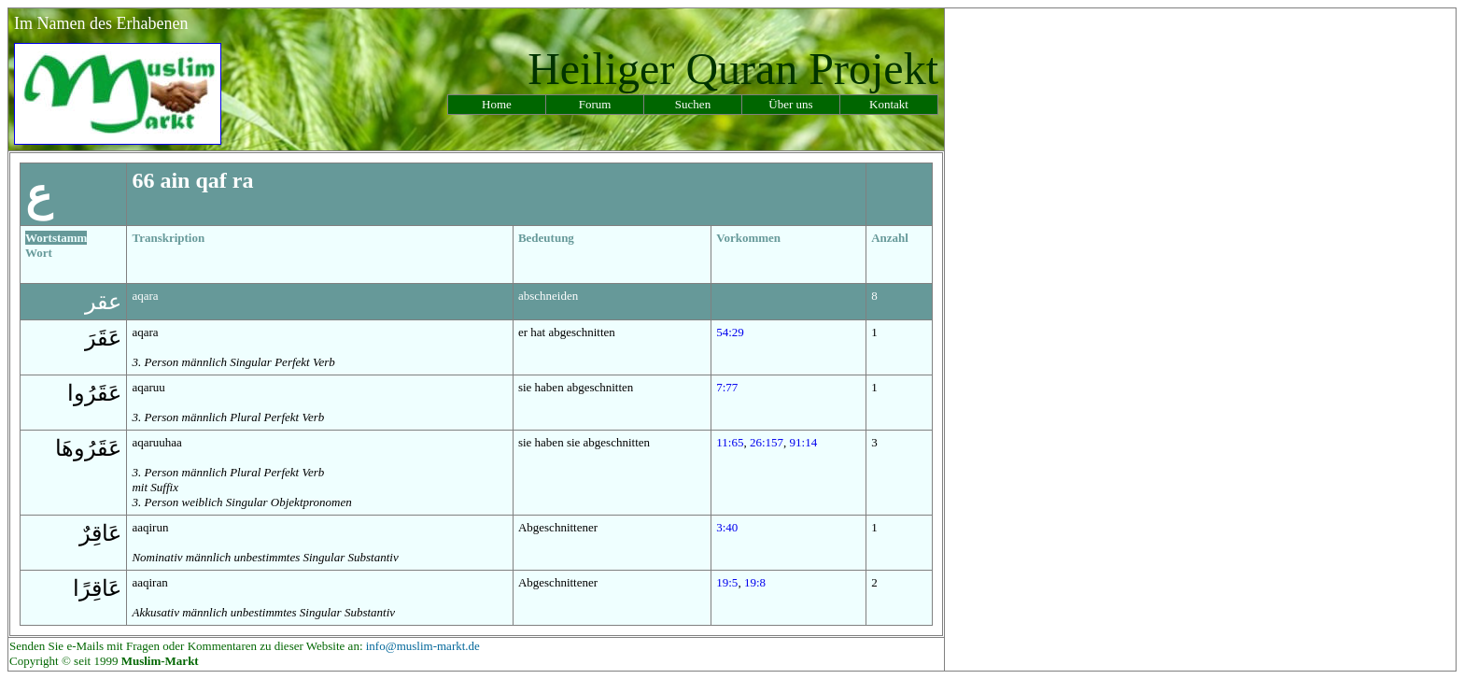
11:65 (729, 442)
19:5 (727, 582)
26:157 (766, 442)
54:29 (730, 332)
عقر (103, 302)
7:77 (727, 387)
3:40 (727, 527)
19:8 (755, 582)
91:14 (804, 442)
